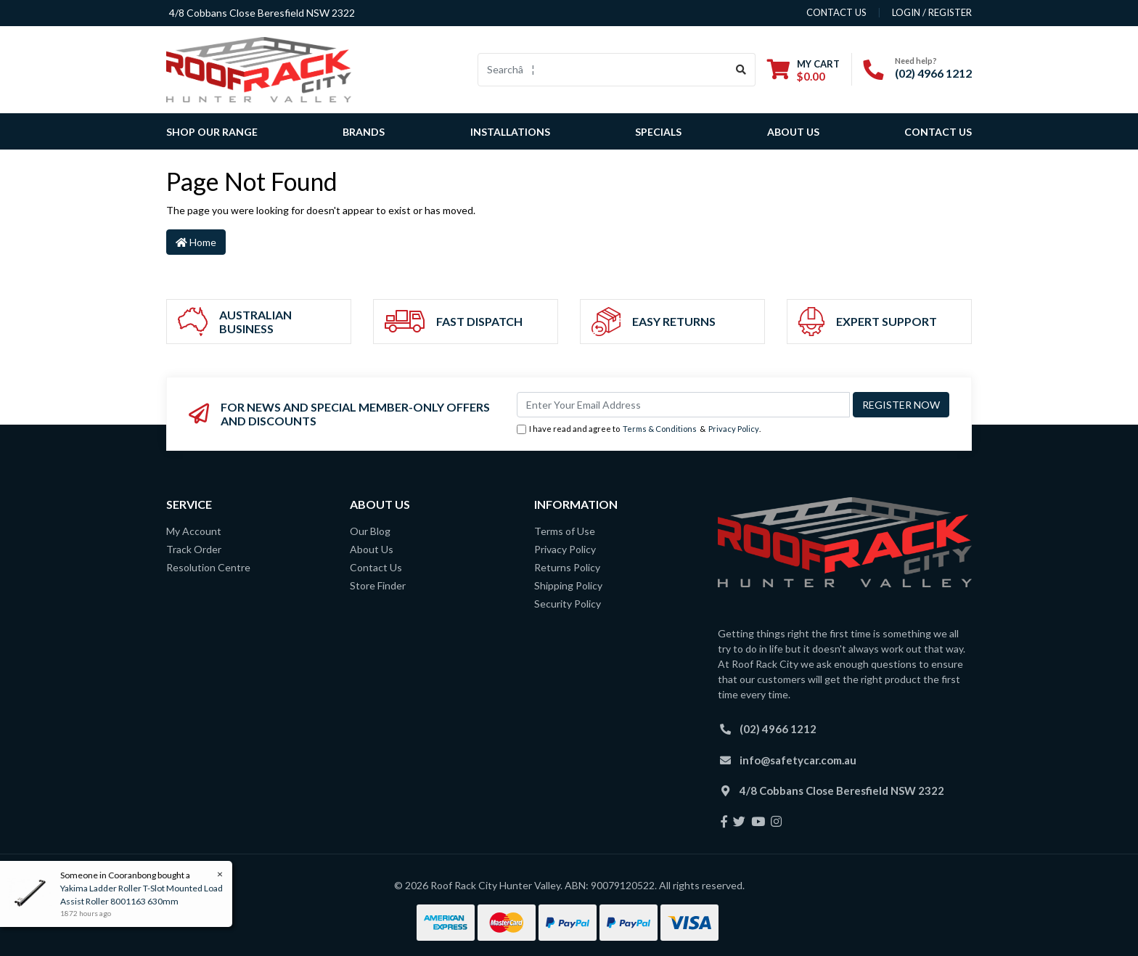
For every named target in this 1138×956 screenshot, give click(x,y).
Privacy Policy (733, 428)
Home (196, 242)
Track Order (193, 549)
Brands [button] (364, 132)
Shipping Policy (568, 585)
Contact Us (938, 132)
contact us (836, 12)
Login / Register (932, 12)
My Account (193, 531)
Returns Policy (567, 567)
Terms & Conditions (660, 428)
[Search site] (741, 69)
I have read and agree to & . (639, 429)
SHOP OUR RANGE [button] (212, 132)
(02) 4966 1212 (933, 73)
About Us (793, 132)
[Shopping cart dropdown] (803, 70)
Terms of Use (564, 531)
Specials (658, 132)
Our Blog (370, 531)
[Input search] (603, 69)
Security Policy (567, 603)
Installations (510, 132)
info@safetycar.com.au (798, 760)
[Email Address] (683, 404)
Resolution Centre (208, 567)
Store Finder (378, 585)
